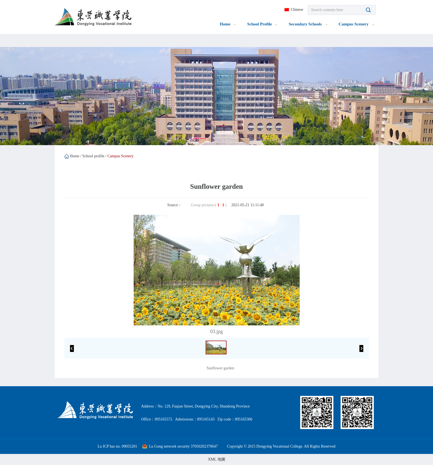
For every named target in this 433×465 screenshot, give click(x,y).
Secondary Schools (308, 24)
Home (228, 24)
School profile (93, 156)
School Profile (262, 24)
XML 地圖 (216, 459)
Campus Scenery (356, 24)
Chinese (297, 9)
